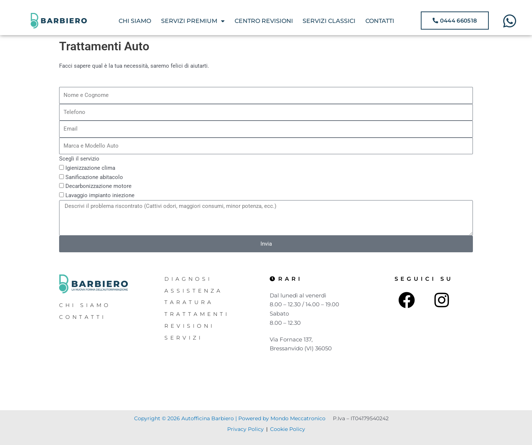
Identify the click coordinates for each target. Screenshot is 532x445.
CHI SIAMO (135, 20)
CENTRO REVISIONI (264, 20)
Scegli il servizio (79, 158)
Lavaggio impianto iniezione (99, 195)
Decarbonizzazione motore (98, 186)
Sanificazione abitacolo (94, 177)
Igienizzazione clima (90, 168)
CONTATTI (379, 20)
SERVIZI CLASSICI (329, 20)
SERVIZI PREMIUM (193, 21)
